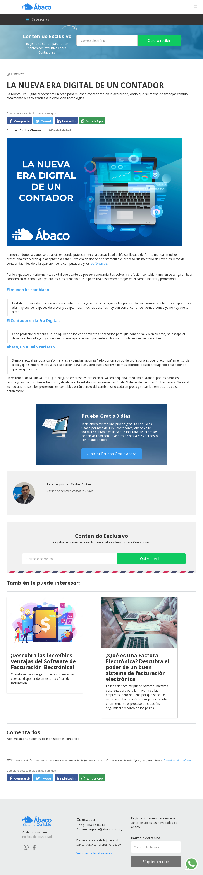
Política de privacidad (37, 837)
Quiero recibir (159, 40)
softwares (99, 263)
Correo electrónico (145, 838)
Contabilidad (61, 130)
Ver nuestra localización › (94, 853)
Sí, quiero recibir (156, 861)
